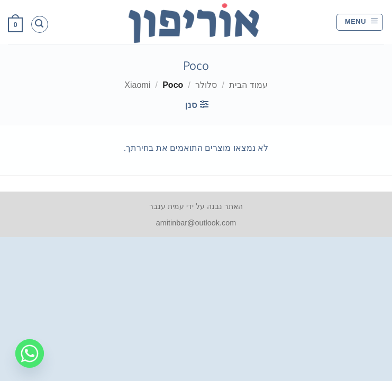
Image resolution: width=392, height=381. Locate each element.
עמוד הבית (248, 84)
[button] (359, 22)
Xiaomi (137, 84)
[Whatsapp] (29, 353)
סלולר (206, 84)
